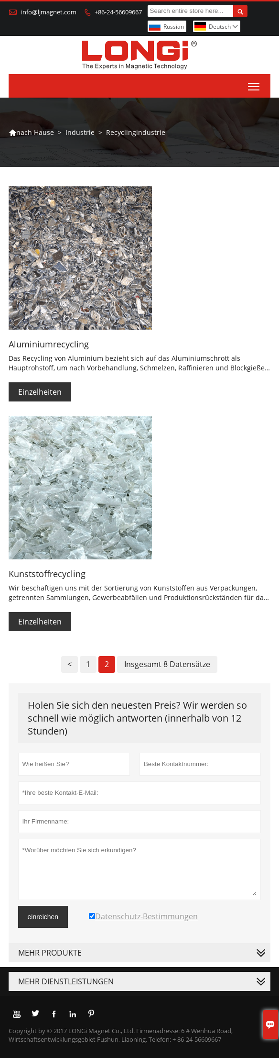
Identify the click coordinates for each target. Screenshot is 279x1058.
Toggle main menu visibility (254, 84)
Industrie (80, 132)
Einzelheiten (40, 392)
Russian (173, 26)
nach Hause (31, 132)
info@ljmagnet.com (48, 12)
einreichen (43, 917)
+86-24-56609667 (118, 12)
